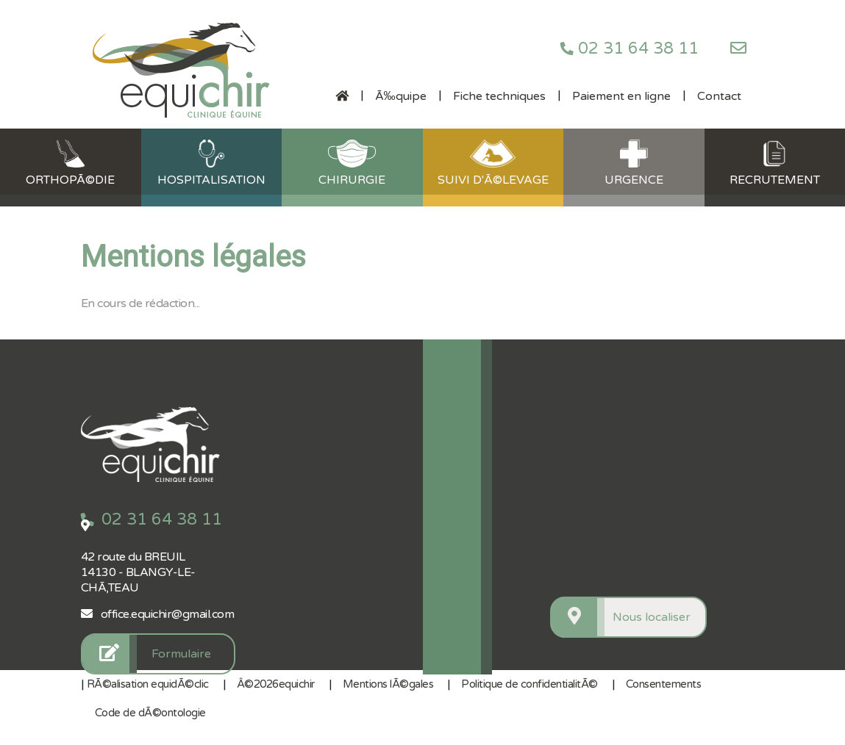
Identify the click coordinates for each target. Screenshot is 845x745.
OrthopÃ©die (70, 163)
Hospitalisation (211, 163)
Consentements (664, 684)
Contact (719, 96)
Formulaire (181, 654)
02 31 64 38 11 (629, 48)
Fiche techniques (499, 96)
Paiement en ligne (621, 96)
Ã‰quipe (401, 96)
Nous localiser (652, 617)
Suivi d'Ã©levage (493, 163)
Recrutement (775, 163)
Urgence (634, 163)
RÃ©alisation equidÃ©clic (148, 684)
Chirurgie (351, 163)
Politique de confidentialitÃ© (529, 684)
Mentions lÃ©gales (388, 684)
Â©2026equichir (276, 684)
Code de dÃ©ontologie (150, 712)
